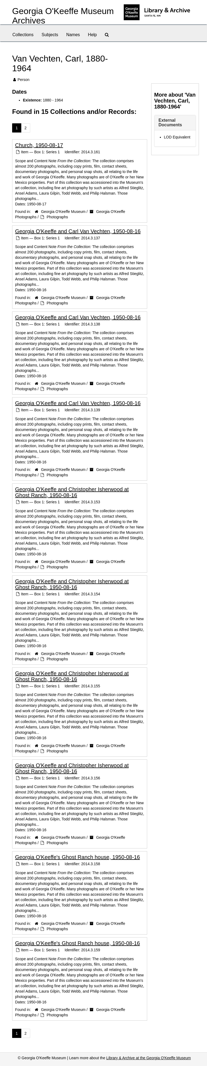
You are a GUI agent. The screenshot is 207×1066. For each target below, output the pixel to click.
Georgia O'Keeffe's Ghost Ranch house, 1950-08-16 (77, 857)
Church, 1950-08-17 (39, 145)
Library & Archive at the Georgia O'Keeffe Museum (148, 1058)
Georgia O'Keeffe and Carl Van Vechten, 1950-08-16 (78, 231)
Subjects (50, 34)
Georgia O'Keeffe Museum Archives (63, 15)
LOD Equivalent (177, 137)
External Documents (170, 122)
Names (73, 34)
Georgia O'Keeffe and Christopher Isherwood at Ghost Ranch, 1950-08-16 (72, 492)
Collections (22, 34)
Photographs (57, 217)
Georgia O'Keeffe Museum (63, 211)
